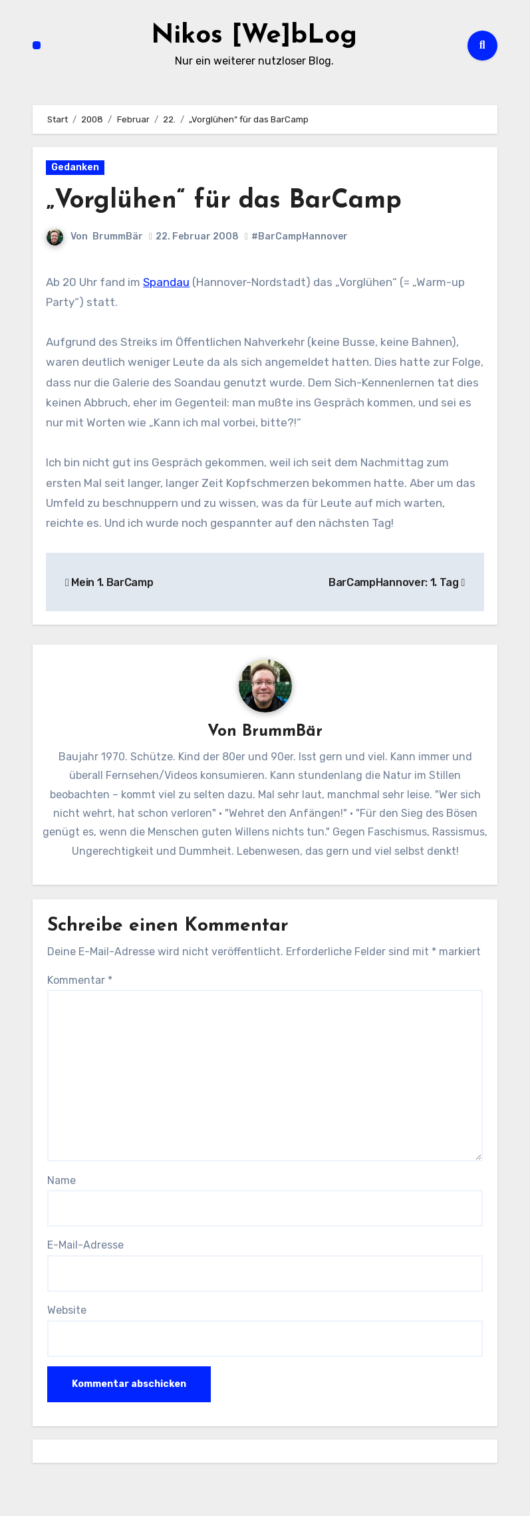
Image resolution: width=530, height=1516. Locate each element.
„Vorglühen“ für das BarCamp (224, 201)
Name (61, 1180)
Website (66, 1310)
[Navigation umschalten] (37, 45)
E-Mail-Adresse (85, 1245)
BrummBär (117, 236)
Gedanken (75, 167)
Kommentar (79, 980)
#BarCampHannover (299, 236)
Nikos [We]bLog (254, 36)
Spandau (166, 282)
